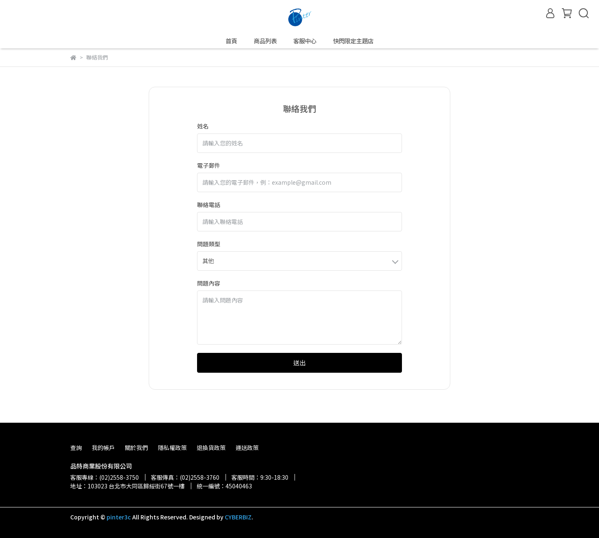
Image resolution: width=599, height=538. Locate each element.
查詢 (76, 447)
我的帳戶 (103, 447)
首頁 (231, 41)
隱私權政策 (172, 447)
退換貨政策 (211, 447)
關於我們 (136, 447)
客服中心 (304, 41)
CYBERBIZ (238, 517)
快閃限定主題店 (353, 41)
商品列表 (265, 41)
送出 (299, 362)
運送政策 (247, 447)
